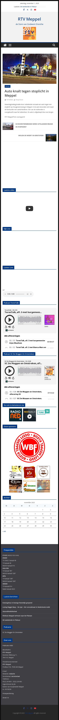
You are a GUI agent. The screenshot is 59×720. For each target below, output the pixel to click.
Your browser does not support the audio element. (18, 294)
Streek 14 (6, 698)
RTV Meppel (29, 19)
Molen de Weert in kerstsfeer (31, 135)
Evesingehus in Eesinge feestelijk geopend (17, 603)
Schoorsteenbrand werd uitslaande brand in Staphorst (34, 125)
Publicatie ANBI (8, 645)
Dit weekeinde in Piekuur (28, 7)
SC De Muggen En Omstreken (13, 632)
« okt (4, 531)
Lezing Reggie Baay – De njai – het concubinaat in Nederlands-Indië (26, 607)
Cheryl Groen (19, 100)
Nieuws (7, 86)
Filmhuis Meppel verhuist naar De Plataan (17, 616)
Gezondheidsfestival (10, 611)
